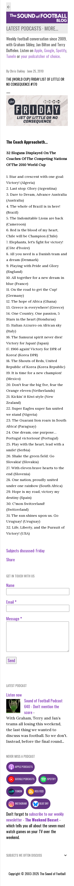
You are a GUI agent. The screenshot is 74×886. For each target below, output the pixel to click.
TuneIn (11, 56)
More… (51, 28)
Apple (38, 50)
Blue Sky (40, 803)
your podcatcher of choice (40, 56)
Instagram (17, 803)
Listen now (14, 695)
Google (48, 50)
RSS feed (36, 791)
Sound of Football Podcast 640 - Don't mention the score (43, 706)
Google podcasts (21, 779)
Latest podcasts (23, 28)
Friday (40, 550)
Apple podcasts (20, 767)
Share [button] (10, 559)
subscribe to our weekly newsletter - (35, 817)
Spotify (61, 50)
